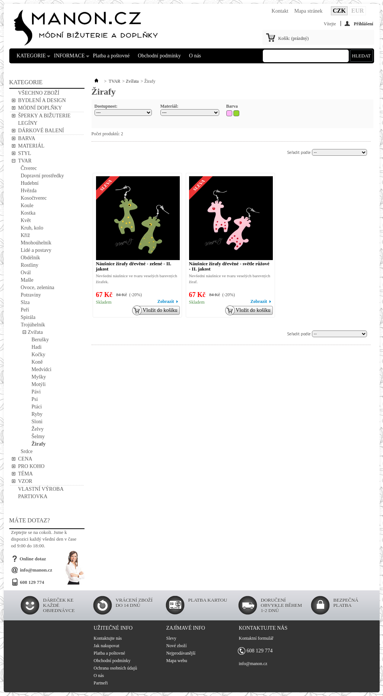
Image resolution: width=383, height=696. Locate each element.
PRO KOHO (31, 466)
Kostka (28, 213)
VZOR (25, 481)
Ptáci (37, 406)
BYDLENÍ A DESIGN (42, 100)
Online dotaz (33, 558)
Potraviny (31, 295)
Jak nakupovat (106, 645)
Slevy (171, 638)
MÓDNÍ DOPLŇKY (40, 108)
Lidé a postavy (36, 250)
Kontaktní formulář (256, 638)
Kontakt (280, 11)
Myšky (39, 377)
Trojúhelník (33, 325)
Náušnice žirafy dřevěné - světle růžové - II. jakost (229, 266)
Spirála (28, 317)
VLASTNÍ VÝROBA (41, 489)
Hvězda (29, 190)
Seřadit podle (299, 152)
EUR (357, 10)
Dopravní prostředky (42, 175)
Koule (27, 205)
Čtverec (29, 168)
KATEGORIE (31, 58)
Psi (35, 399)
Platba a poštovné (111, 55)
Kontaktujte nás (108, 638)
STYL (24, 153)
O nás (195, 55)
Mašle (27, 280)
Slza (25, 302)
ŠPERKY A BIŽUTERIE (44, 115)
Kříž (25, 235)
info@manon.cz (36, 570)
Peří (25, 310)
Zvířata (35, 332)
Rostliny (29, 265)
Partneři (101, 683)
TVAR (25, 161)
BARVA (26, 138)
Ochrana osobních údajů (115, 668)
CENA (25, 459)
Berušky (40, 339)
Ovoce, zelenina (37, 287)
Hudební (30, 183)
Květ (26, 220)
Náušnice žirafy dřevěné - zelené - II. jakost (134, 266)
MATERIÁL (31, 146)
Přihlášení (363, 23)
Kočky (38, 354)
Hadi (37, 347)
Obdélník (30, 257)
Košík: (293, 38)
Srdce (27, 451)
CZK (339, 10)
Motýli (39, 384)
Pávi (36, 392)
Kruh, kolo (32, 228)
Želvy (38, 429)
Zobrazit (165, 301)
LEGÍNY (28, 123)
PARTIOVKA (33, 496)
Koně (37, 362)
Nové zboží (176, 645)
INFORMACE (69, 58)
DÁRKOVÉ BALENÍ (41, 130)
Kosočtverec (34, 198)
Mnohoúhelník (36, 243)
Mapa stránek (308, 11)
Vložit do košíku (157, 310)
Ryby (37, 414)
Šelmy (38, 436)
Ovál (26, 272)
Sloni (37, 421)
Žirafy (39, 444)
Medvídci (42, 369)
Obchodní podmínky (159, 55)
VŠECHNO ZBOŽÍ (39, 93)
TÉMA (25, 474)
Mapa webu (176, 660)
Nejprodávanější (181, 653)
